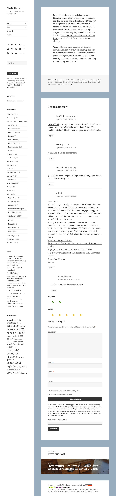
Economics (10, 114)
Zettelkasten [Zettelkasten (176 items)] (18, 306)
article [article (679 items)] (13, 325)
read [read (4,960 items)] (14, 362)
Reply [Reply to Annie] (51, 159)
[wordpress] (63, 84)
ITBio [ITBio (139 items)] (18, 276)
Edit (9, 220)
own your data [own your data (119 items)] (11, 283)
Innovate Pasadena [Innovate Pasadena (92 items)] (11, 276)
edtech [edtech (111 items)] (8, 265)
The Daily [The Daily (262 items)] (11, 293)
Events (10, 224)
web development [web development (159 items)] (13, 301)
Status (51, 80)
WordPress (10, 243)
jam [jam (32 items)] (21, 344)
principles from (83, 485)
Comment (52, 332)
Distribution (12, 132)
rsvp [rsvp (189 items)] (11, 369)
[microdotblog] (61, 84)
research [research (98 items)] (9, 287)
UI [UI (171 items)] (19, 297)
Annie (58, 145)
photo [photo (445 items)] (12, 356)
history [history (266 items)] (19, 267)
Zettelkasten (92, 82)
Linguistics (10, 165)
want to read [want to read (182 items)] (11, 299)
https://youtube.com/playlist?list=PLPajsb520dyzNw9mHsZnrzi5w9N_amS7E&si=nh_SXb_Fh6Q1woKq (75, 243)
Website (51, 381)
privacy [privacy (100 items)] (14, 285)
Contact (9, 35)
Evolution (11, 205)
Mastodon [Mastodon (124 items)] (23, 276)
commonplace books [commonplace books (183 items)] (14, 258)
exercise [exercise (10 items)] (18, 339)
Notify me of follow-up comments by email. (65, 391)
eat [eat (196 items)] (10, 339)
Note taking (11, 183)
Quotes (10, 231)
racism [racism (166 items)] (24, 285)
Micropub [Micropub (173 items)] (10, 281)
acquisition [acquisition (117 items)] (14, 320)
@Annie (51, 175)
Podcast (9, 187)
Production (12, 140)
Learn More (59, 415)
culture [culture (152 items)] (17, 261)
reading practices (81, 82)
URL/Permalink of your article (57, 420)
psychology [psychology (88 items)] (18, 285)
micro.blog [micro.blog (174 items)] (10, 279)
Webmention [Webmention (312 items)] (12, 303)
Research (10, 31)
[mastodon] (71, 84)
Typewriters (11, 239)
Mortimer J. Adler (69, 82)
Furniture (10, 154)
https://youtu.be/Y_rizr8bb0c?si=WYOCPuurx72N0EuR (70, 249)
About (9, 24)
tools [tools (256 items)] (9, 296)
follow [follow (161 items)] (17, 341)
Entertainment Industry (15, 122)
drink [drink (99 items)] (19, 336)
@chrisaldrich (53, 124)
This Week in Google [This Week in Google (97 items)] (20, 293)
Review (9, 191)
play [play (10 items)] (21, 357)
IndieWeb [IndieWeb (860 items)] (13, 273)
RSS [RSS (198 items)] (13, 287)
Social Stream (11, 216)
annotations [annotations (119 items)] (10, 256)
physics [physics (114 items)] (23, 283)
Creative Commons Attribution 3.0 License (83, 492)
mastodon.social (72, 116)
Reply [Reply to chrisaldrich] (51, 184)
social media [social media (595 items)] (14, 290)
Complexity (12, 201)
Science (9, 194)
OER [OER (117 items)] (18, 281)
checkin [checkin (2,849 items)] (15, 333)
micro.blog (67, 145)
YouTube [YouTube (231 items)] (10, 306)
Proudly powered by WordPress (59, 485)
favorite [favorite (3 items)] (9, 342)
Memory (10, 176)
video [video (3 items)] (18, 369)
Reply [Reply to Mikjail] (51, 268)
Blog (8, 27)
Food (8, 151)
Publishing (12, 143)
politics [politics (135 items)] (9, 285)
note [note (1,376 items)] (13, 353)
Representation (13, 147)
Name (51, 362)
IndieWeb (10, 158)
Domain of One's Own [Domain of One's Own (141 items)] (14, 263)
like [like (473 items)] (11, 346)
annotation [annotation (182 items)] (14, 323)
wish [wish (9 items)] (24, 373)
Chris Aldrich (14, 8)
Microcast (10, 180)
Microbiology (12, 212)
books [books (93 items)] (21, 256)
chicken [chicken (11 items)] (10, 336)
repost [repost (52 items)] (23, 366)
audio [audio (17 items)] (23, 326)
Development (12, 129)
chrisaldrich (61, 167)
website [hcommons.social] (67, 84)
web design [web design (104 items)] (19, 299)
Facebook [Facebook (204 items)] (14, 265)
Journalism (10, 161)
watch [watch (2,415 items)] (14, 372)
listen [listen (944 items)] (13, 350)
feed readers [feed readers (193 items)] (11, 268)
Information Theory (15, 209)
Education (10, 118)
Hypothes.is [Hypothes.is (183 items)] (11, 270)
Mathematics (11, 172)
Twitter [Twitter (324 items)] (14, 296)
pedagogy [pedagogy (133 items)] (18, 283)
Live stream (12, 228)
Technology (11, 236)
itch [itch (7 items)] (16, 344)
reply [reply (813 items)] (12, 366)
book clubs (59, 82)
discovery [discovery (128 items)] (23, 261)
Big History (12, 198)
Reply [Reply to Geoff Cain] (51, 136)
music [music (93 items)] (15, 281)
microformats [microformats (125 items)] (19, 278)
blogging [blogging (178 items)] (17, 256)
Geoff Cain (60, 116)
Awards (11, 125)
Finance (11, 136)
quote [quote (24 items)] (10, 360)
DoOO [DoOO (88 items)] (22, 263)
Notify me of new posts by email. (61, 394)
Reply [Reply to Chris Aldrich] (54, 291)
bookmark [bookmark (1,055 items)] (16, 329)
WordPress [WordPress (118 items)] (22, 304)
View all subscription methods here (14, 86)
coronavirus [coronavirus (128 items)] (10, 261)
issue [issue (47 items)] (10, 344)
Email (51, 372)
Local (9, 169)
